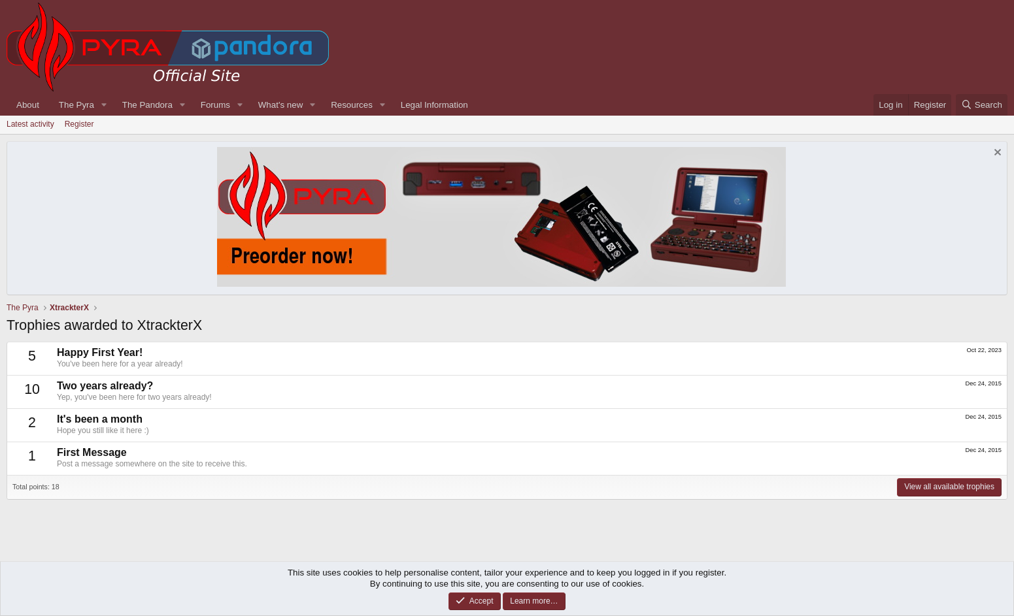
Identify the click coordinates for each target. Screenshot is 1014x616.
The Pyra (76, 105)
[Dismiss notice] (996, 154)
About (27, 105)
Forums (215, 105)
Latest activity (30, 124)
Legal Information (434, 105)
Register (79, 124)
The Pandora (147, 105)
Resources (352, 105)
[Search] (981, 105)
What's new (280, 105)
